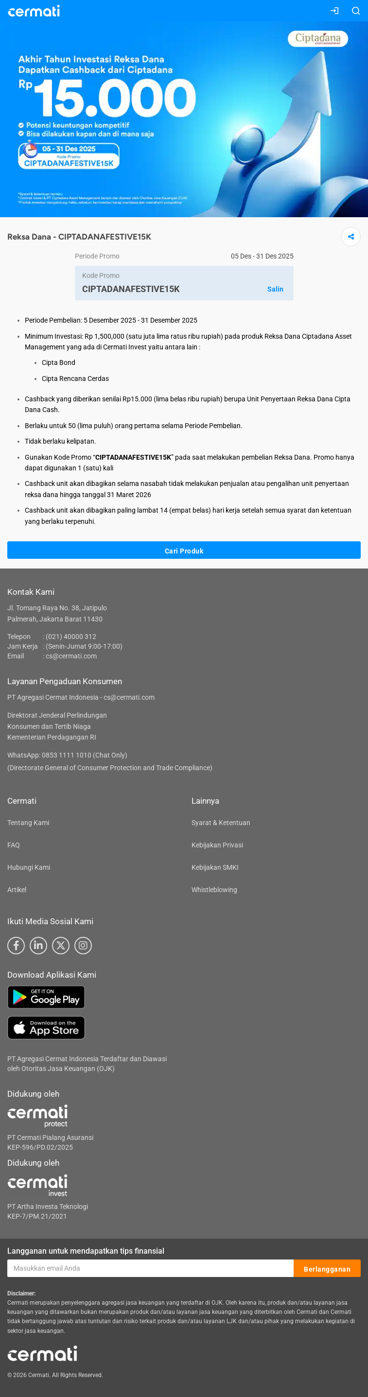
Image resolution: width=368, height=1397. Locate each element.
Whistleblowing (214, 890)
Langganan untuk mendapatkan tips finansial (85, 1251)
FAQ (13, 845)
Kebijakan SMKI (215, 867)
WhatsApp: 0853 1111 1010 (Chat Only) (67, 755)
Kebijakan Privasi (217, 845)
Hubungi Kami (28, 867)
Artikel (16, 890)
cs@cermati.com (71, 656)
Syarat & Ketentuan (221, 823)
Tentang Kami (28, 823)
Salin (275, 289)
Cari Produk (184, 550)
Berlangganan (327, 1269)
